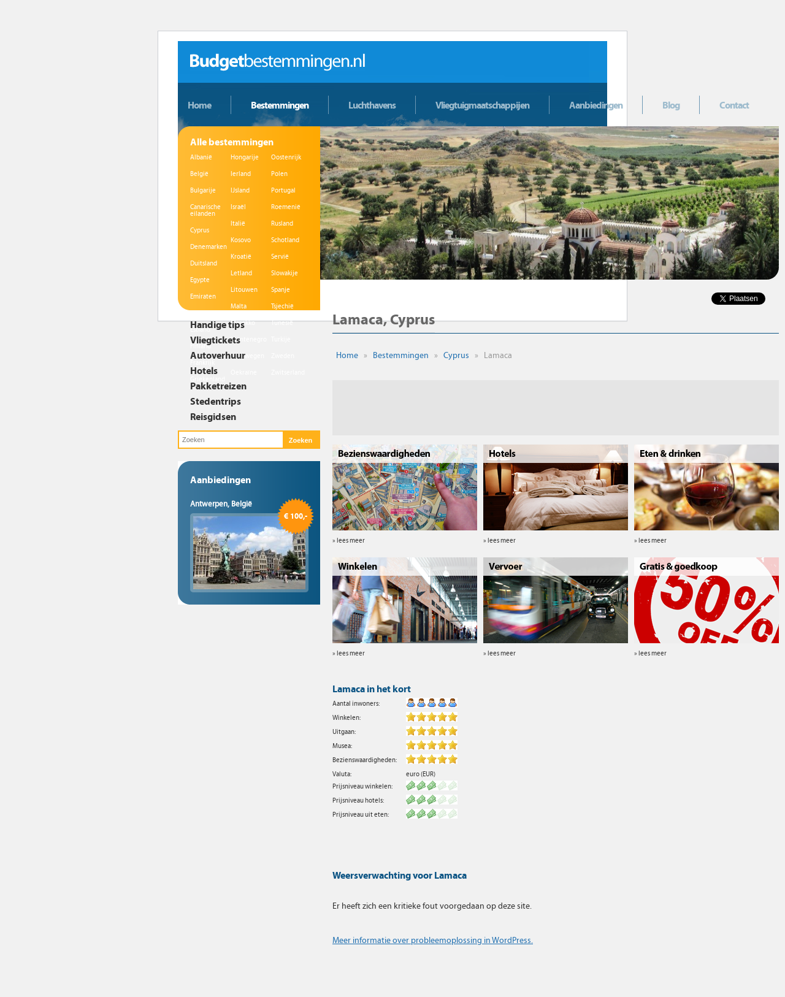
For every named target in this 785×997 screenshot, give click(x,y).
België (199, 174)
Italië (238, 223)
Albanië (201, 157)
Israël (238, 207)
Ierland (241, 174)
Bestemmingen (279, 105)
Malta (239, 306)
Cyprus (199, 230)
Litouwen (244, 290)
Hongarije (245, 157)
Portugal (283, 190)
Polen (279, 174)
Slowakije (284, 273)
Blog (671, 105)
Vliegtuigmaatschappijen (482, 105)
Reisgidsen (213, 416)
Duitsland (203, 263)
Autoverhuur (217, 355)
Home (199, 105)
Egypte (200, 280)
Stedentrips (215, 401)
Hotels (204, 370)
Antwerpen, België (221, 504)
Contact (734, 105)
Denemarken (208, 247)
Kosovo (241, 240)
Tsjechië (282, 306)
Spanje (280, 290)
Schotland (285, 240)
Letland (241, 273)
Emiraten (203, 296)
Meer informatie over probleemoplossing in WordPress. (432, 940)
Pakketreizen (218, 386)
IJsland (240, 190)
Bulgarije (203, 190)
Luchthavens (372, 105)
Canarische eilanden (205, 210)
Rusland (282, 223)
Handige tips (217, 324)
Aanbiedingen (595, 105)
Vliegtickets (215, 340)
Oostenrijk (286, 157)
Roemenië (286, 207)
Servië (280, 257)
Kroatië (241, 257)
